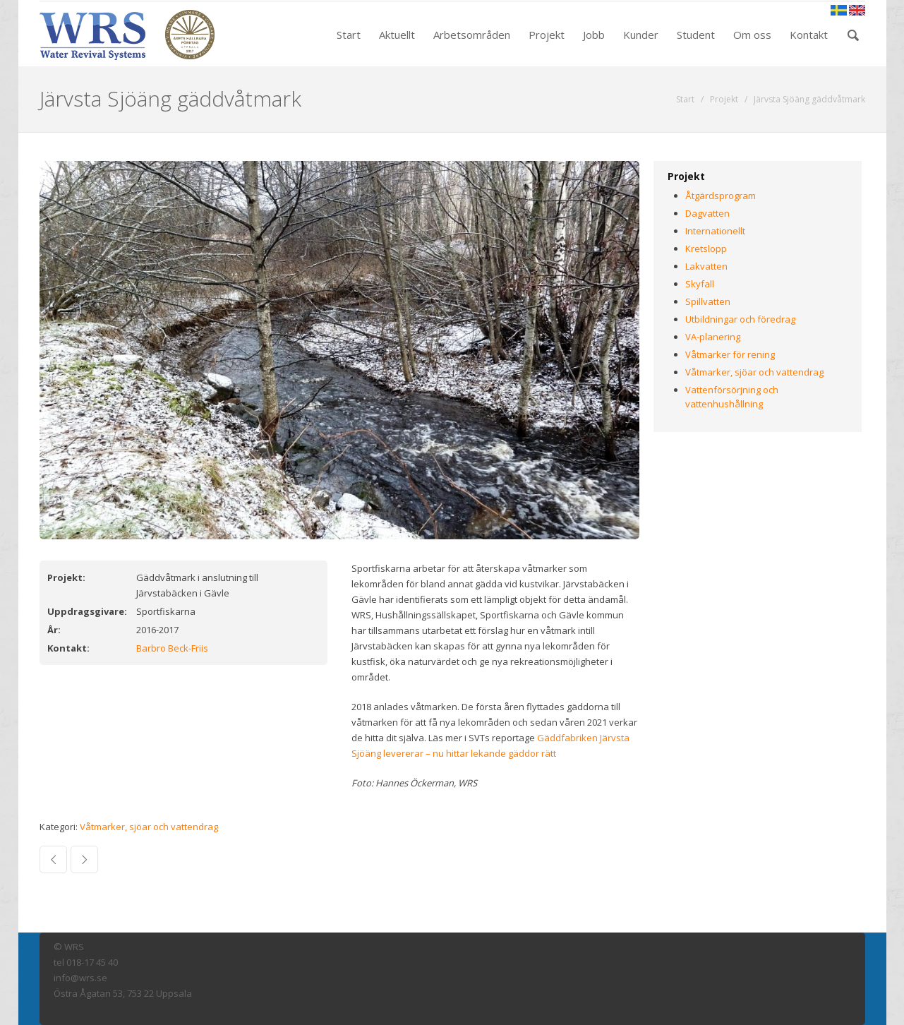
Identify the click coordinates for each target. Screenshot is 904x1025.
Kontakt (809, 35)
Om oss (752, 35)
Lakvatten (706, 266)
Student (696, 35)
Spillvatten (707, 301)
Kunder (640, 35)
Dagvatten (707, 213)
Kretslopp (706, 248)
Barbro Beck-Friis (172, 648)
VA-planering (712, 336)
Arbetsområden (471, 35)
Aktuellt (397, 35)
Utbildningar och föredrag (740, 319)
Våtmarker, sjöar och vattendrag (149, 826)
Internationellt (715, 230)
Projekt (547, 35)
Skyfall (699, 283)
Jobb (594, 35)
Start (349, 35)
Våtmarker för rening (730, 354)
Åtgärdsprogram (720, 195)
